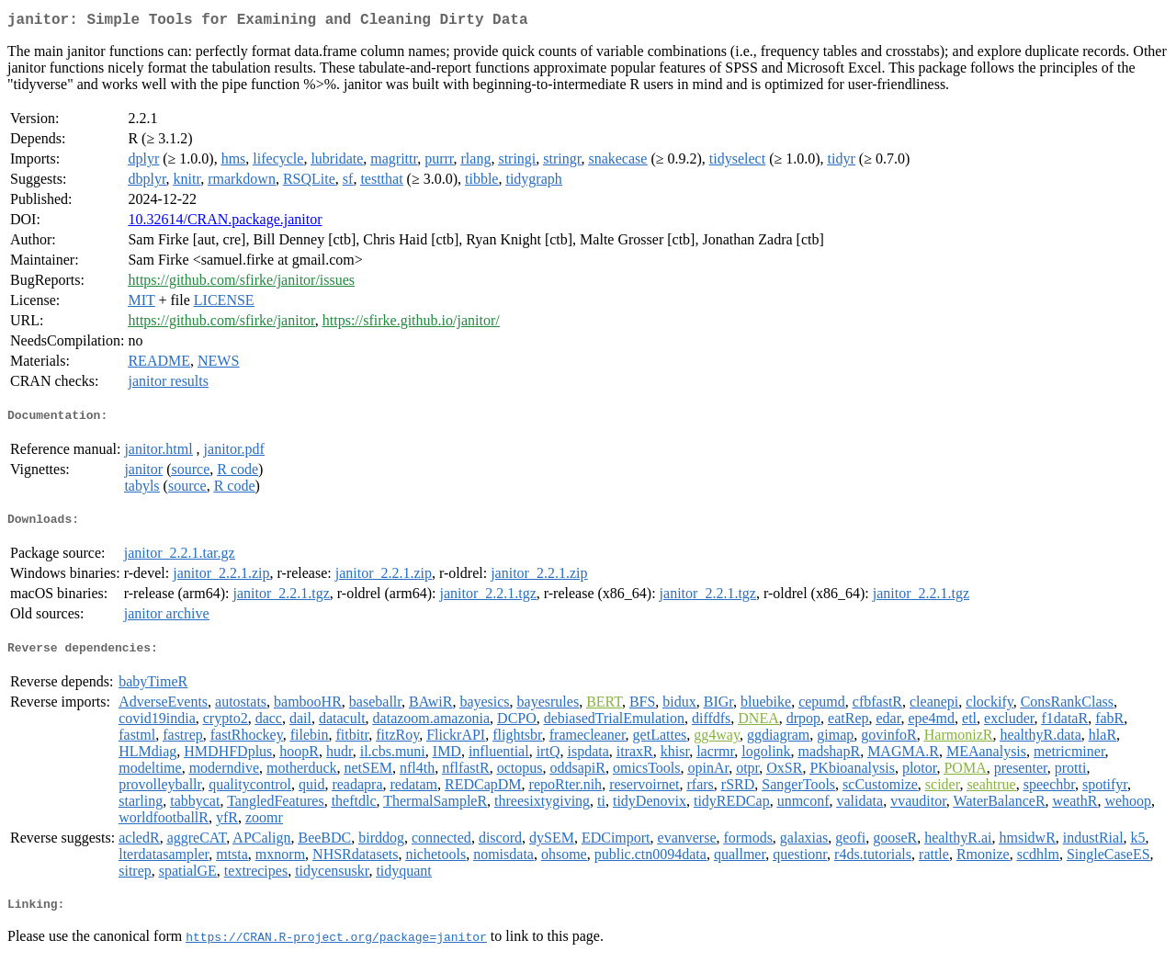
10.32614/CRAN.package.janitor (225, 223)
